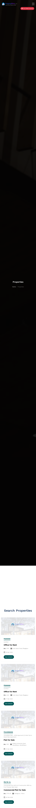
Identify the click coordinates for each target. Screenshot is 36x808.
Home (14, 286)
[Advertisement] (18, 584)
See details (9, 657)
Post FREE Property (27, 8)
